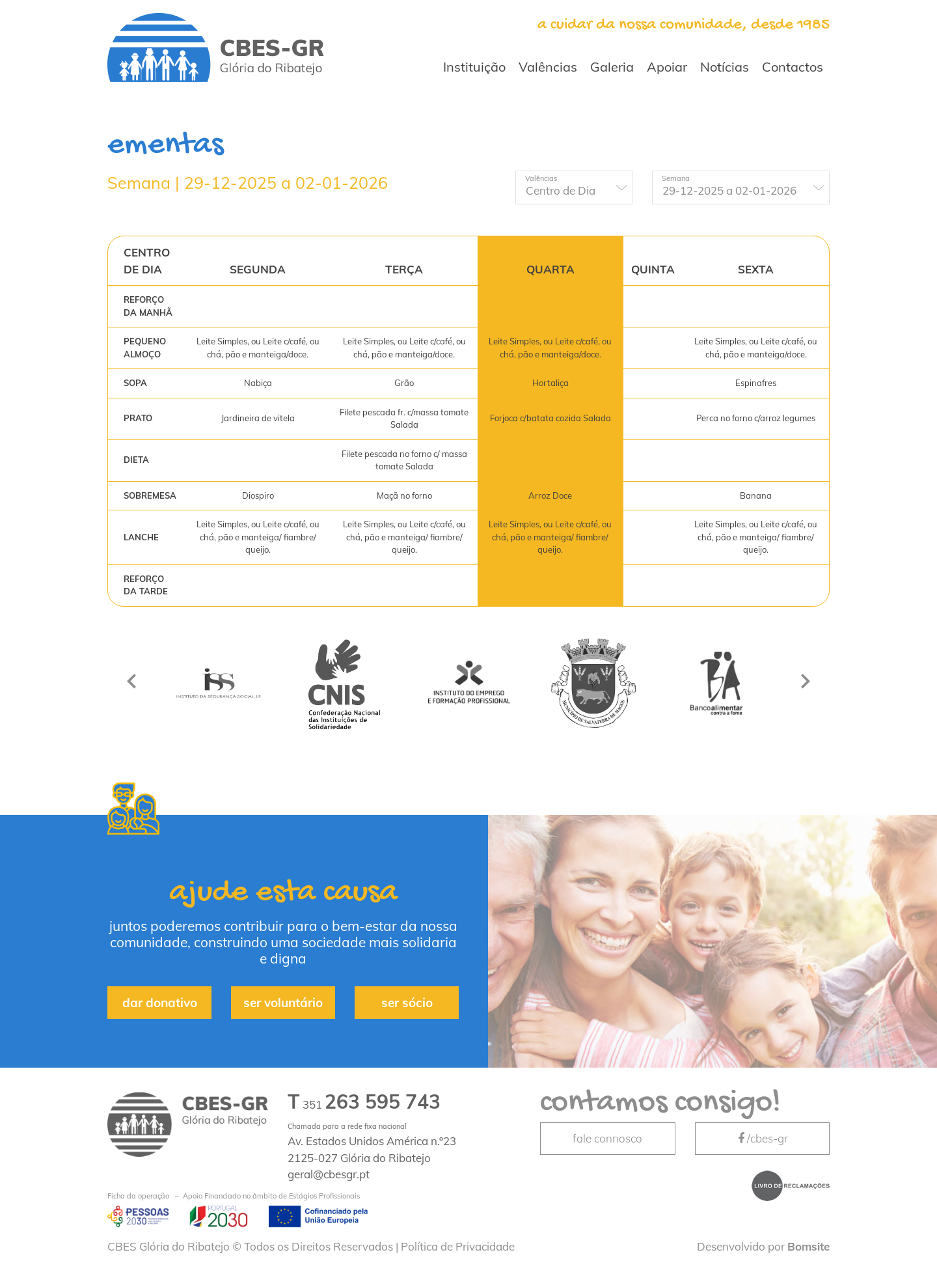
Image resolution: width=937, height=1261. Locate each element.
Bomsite (808, 1246)
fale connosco (607, 1138)
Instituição (474, 67)
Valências (548, 67)
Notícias (724, 67)
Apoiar (667, 67)
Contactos (792, 67)
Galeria (612, 67)
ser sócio (407, 1002)
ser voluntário (283, 1002)
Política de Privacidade (458, 1246)
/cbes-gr (762, 1138)
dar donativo (159, 1002)
